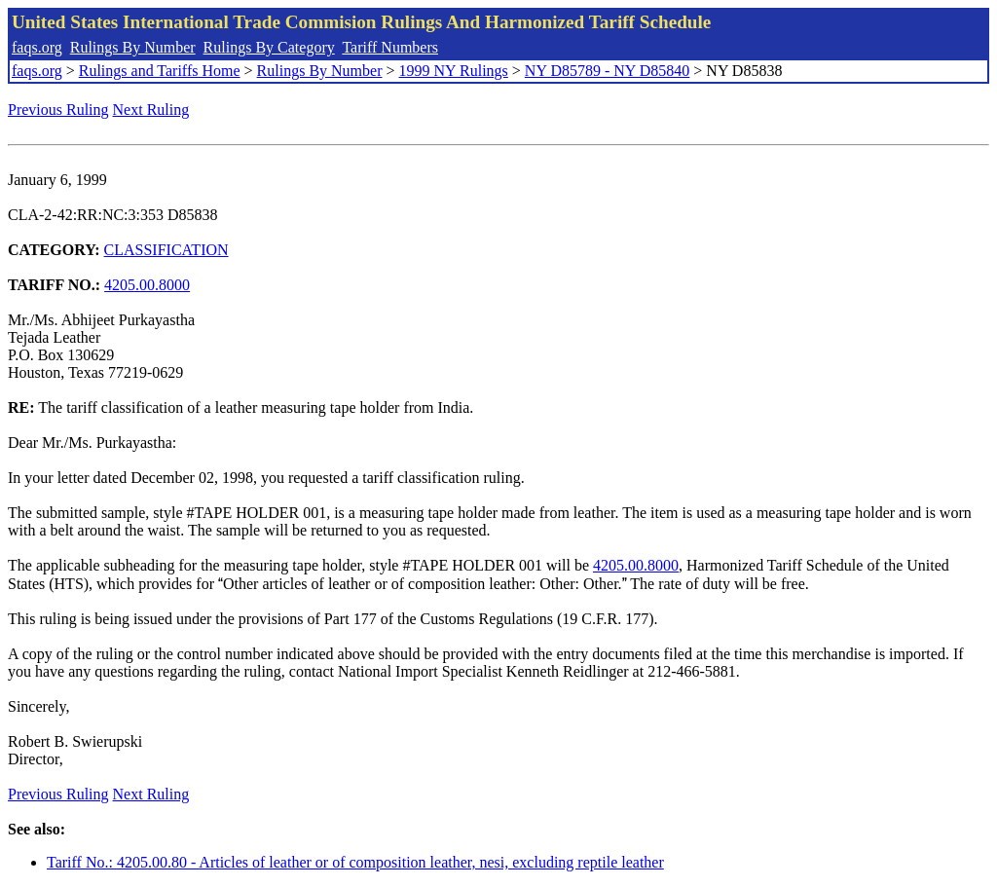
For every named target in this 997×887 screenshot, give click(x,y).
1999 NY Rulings (453, 70)
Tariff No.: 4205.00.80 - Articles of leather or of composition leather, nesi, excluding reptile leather (355, 862)
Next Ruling (151, 109)
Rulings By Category (269, 47)
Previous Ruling (58, 109)
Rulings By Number (133, 47)
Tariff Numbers (390, 47)
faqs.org (37, 47)
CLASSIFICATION (166, 249)
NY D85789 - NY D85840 (607, 70)
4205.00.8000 (147, 285)
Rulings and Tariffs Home (159, 70)
